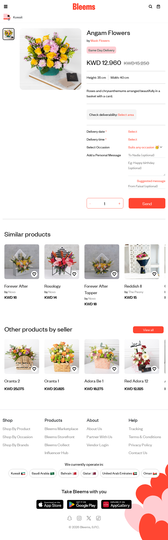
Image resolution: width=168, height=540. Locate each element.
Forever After (16, 285)
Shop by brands (16, 444)
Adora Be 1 (93, 380)
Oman (150, 473)
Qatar (89, 473)
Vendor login (97, 444)
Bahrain (69, 473)
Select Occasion (98, 147)
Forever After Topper (96, 289)
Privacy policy (140, 444)
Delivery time (97, 139)
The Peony (133, 291)
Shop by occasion (18, 436)
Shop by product (16, 428)
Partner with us (99, 436)
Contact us (138, 452)
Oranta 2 (12, 380)
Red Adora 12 (136, 380)
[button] (6, 6)
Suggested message (151, 180)
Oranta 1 (51, 380)
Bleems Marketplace (61, 428)
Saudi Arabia (43, 473)
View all (148, 329)
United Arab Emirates (119, 473)
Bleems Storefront (60, 436)
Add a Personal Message (104, 155)
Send (147, 203)
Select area (125, 114)
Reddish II (133, 285)
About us (94, 428)
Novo (10, 291)
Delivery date (97, 131)
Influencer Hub (56, 452)
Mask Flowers (100, 40)
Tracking (136, 428)
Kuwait (18, 473)
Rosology (52, 285)
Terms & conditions (145, 436)
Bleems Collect (57, 444)
